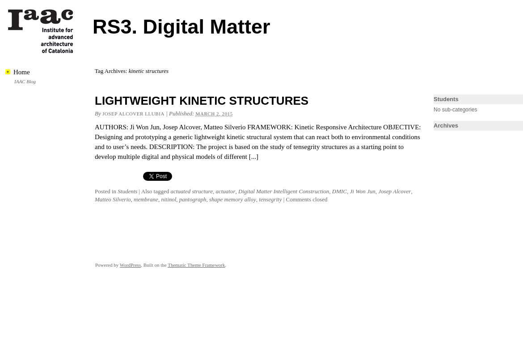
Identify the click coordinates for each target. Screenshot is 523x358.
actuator (225, 191)
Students (127, 191)
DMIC (339, 191)
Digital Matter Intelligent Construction (283, 191)
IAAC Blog (25, 81)
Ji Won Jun (362, 191)
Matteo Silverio (113, 199)
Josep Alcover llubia (133, 113)
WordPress (130, 265)
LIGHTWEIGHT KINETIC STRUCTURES (201, 100)
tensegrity (270, 199)
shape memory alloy (232, 199)
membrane (146, 199)
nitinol (168, 199)
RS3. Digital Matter (181, 26)
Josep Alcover (394, 191)
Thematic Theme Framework (196, 265)
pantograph (193, 199)
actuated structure (191, 191)
